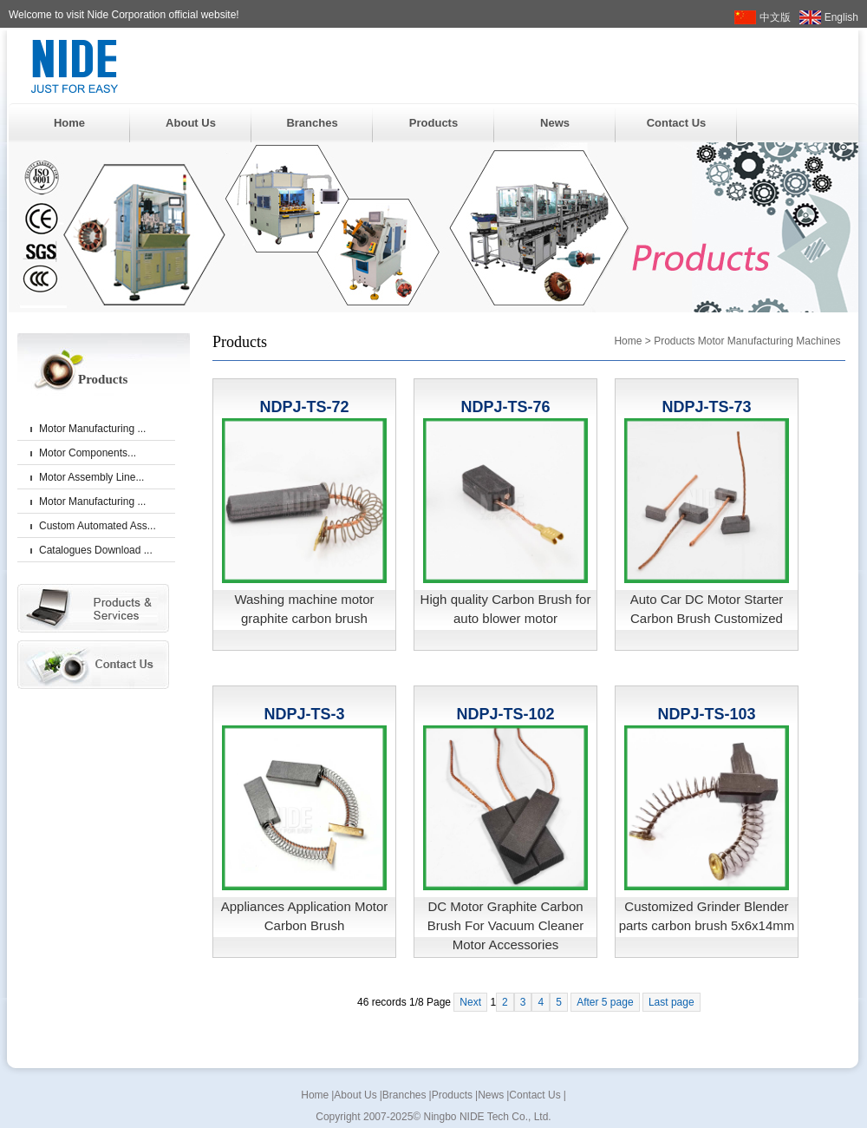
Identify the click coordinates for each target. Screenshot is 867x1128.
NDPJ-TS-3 (304, 714)
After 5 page (605, 1002)
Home (69, 122)
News (555, 122)
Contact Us (677, 122)
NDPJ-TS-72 (304, 407)
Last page (671, 1002)
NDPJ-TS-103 (706, 714)
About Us (191, 122)
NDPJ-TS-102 (505, 714)
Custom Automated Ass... (97, 526)
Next (470, 1002)
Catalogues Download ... (96, 550)
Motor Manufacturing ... (92, 429)
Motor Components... (87, 453)
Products (433, 122)
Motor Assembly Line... (91, 477)
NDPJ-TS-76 (505, 407)
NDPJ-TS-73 (706, 407)
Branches (311, 122)
